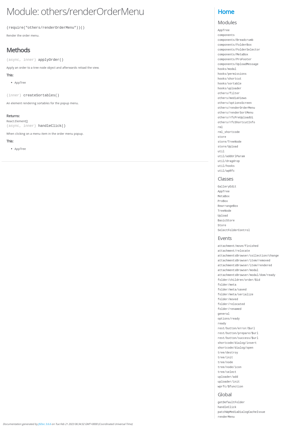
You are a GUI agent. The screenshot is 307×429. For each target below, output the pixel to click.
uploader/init (229, 382)
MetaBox (224, 196)
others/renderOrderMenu (236, 108)
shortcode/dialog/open (235, 348)
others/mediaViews (232, 98)
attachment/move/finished (238, 246)
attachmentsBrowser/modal (238, 270)
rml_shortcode (229, 132)
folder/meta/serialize (235, 294)
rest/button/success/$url (238, 338)
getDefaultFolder (231, 402)
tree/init (225, 357)
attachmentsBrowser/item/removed (244, 260)
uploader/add (228, 377)
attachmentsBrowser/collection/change (248, 256)
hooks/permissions (232, 74)
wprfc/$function (230, 386)
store (222, 137)
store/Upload (228, 146)
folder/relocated (231, 304)
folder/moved (228, 299)
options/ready (229, 319)
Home (226, 12)
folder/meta (227, 285)
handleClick (227, 407)
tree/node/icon (230, 367)
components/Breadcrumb (235, 40)
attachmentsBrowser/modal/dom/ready (247, 275)
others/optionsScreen (235, 103)
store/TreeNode (230, 142)
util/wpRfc (226, 171)
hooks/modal (227, 69)
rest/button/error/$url (236, 328)
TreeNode (224, 211)
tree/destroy (228, 352)
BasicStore (226, 220)
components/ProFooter (235, 59)
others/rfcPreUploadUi (235, 117)
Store (222, 225)
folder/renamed (230, 309)
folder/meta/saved (232, 289)
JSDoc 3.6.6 (44, 424)
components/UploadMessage (238, 64)
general (224, 314)
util (221, 151)
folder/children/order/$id (239, 280)
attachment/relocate (234, 251)
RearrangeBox (228, 206)
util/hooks (226, 166)
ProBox (223, 201)
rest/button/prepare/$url (238, 333)
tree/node (225, 362)
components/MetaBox (233, 54)
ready (222, 323)
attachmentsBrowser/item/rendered (245, 265)
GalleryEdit (227, 186)
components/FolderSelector (239, 50)
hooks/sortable (230, 83)
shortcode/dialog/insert (237, 343)
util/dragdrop (229, 161)
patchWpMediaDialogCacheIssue (241, 412)
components (226, 35)
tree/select (227, 372)
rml (220, 127)
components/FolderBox (235, 45)
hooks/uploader (230, 88)
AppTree (224, 30)
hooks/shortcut (230, 79)
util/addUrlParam (231, 156)
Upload (223, 216)
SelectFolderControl (234, 230)
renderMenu (226, 417)
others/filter (229, 93)
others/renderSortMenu (235, 113)
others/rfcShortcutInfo (236, 122)
